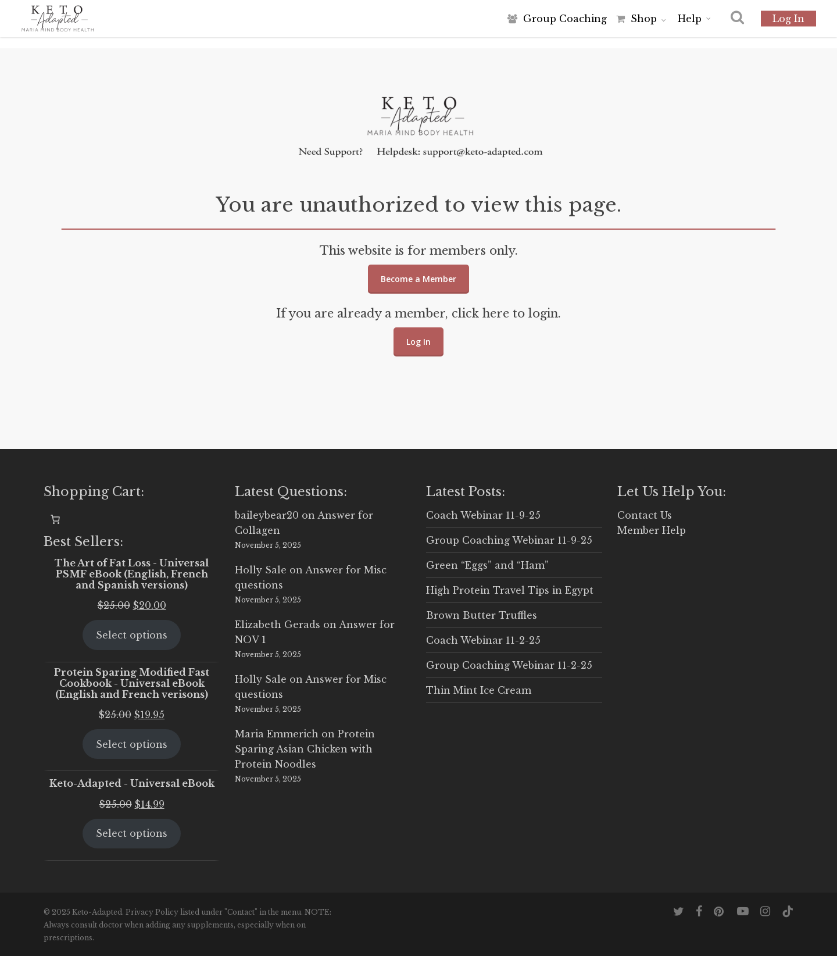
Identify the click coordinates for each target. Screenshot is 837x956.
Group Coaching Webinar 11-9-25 (509, 540)
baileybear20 (267, 515)
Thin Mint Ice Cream (478, 690)
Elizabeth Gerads (277, 624)
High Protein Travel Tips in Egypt (509, 590)
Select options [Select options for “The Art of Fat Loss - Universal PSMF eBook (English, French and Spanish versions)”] (131, 635)
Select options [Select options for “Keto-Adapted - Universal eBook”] (131, 833)
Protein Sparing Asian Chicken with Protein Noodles (305, 749)
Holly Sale (261, 570)
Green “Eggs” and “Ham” (487, 565)
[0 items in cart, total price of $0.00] (55, 519)
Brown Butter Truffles (481, 615)
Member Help (651, 530)
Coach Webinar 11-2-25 (483, 640)
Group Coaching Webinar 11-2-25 (509, 665)
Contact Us (644, 515)
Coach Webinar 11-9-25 (483, 515)
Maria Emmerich (277, 734)
